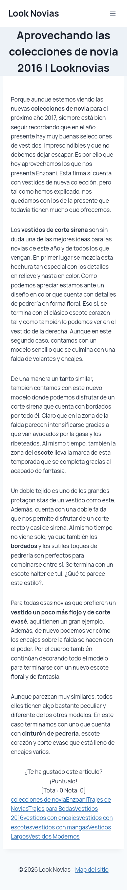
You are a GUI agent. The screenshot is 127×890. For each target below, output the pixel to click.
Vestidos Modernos (54, 836)
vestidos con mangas (60, 827)
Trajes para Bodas (51, 808)
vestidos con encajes (51, 818)
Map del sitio (91, 869)
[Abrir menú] (112, 13)
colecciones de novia (38, 799)
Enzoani (76, 799)
